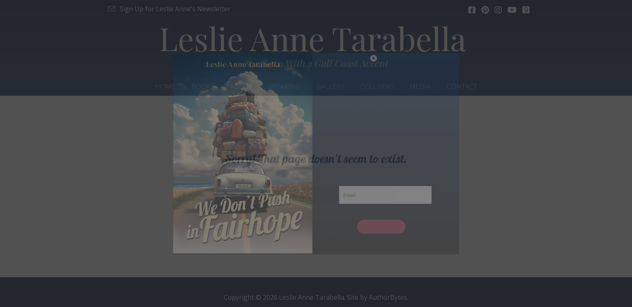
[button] (168, 9)
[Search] (316, 194)
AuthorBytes (388, 297)
